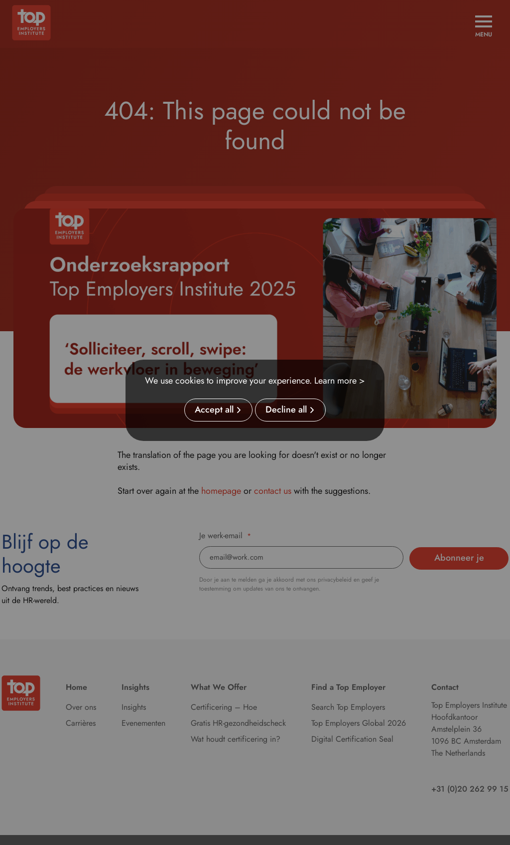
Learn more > (339, 380)
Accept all (214, 410)
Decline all (286, 410)
